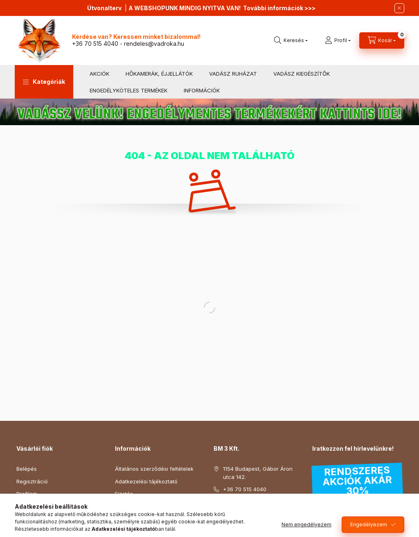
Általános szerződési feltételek (154, 468)
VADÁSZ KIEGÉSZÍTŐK (301, 73)
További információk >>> (279, 7)
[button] (44, 82)
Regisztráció (32, 481)
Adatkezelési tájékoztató (146, 481)
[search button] (291, 40)
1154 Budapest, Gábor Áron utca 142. (258, 472)
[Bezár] (399, 8)
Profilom (26, 493)
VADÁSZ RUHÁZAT (233, 73)
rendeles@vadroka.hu (154, 43)
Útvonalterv (104, 7)
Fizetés (124, 493)
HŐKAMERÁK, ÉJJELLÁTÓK (159, 73)
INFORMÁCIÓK (202, 90)
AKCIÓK (99, 73)
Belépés (26, 468)
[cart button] (381, 40)
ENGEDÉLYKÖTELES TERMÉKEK (128, 90)
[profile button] (337, 40)
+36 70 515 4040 (95, 43)
